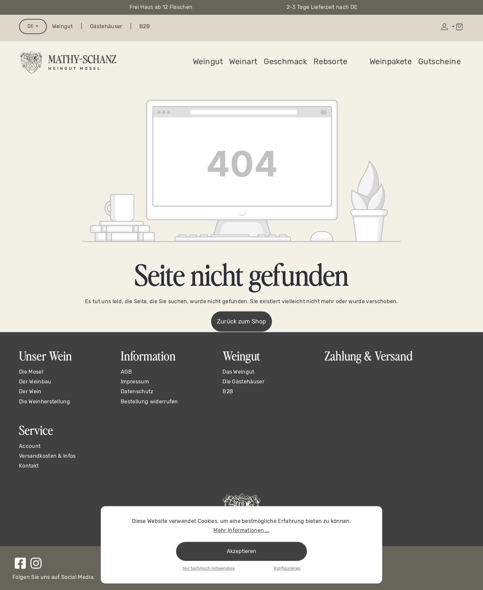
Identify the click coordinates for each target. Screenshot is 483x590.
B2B (144, 26)
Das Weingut (239, 372)
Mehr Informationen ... (241, 530)
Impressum (135, 381)
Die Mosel (31, 372)
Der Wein (30, 391)
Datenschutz (137, 391)
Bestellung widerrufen (149, 401)
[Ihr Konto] (446, 26)
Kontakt (29, 466)
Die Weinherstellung (44, 401)
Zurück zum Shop (241, 321)
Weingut (62, 26)
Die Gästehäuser (243, 381)
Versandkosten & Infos (47, 456)
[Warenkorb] (459, 26)
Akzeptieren (241, 551)
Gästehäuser (106, 26)
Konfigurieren (287, 568)
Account (30, 446)
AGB (126, 372)
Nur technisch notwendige (209, 568)
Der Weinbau (35, 381)
